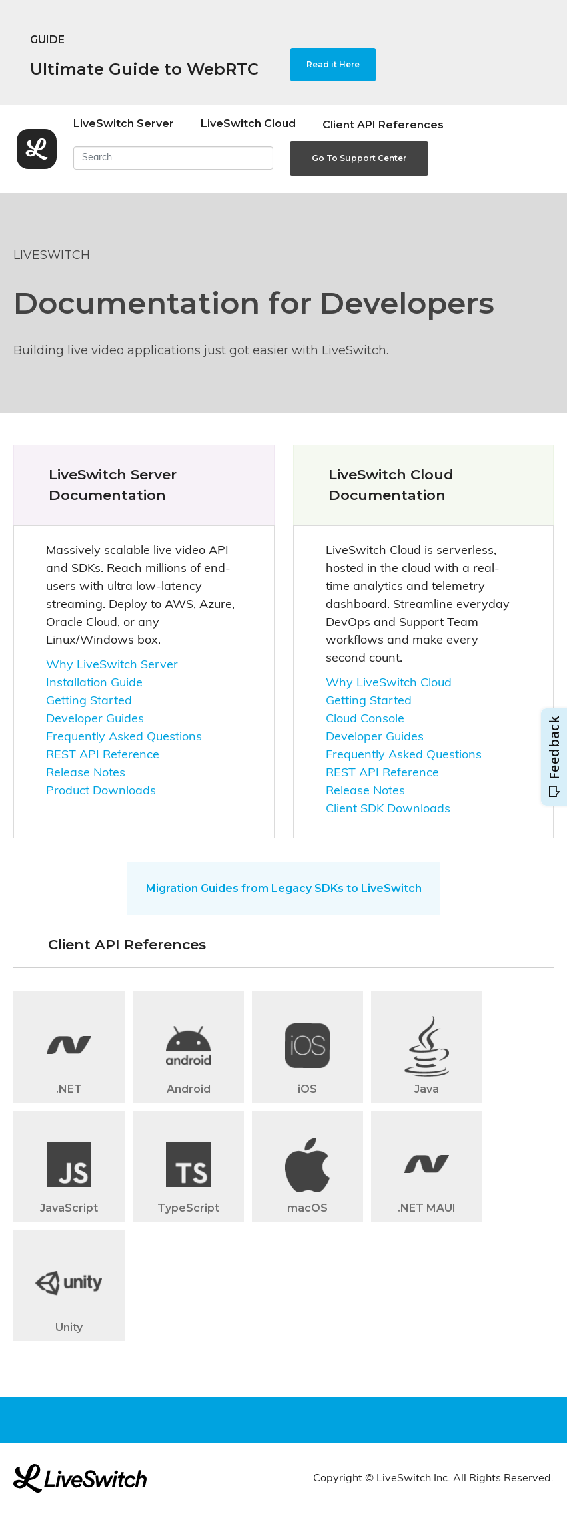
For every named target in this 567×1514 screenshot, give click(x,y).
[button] (69, 1051)
